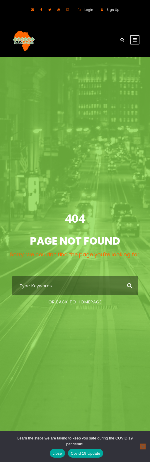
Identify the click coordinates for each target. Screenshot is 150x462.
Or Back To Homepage (75, 302)
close (57, 453)
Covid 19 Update (85, 453)
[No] (143, 446)
